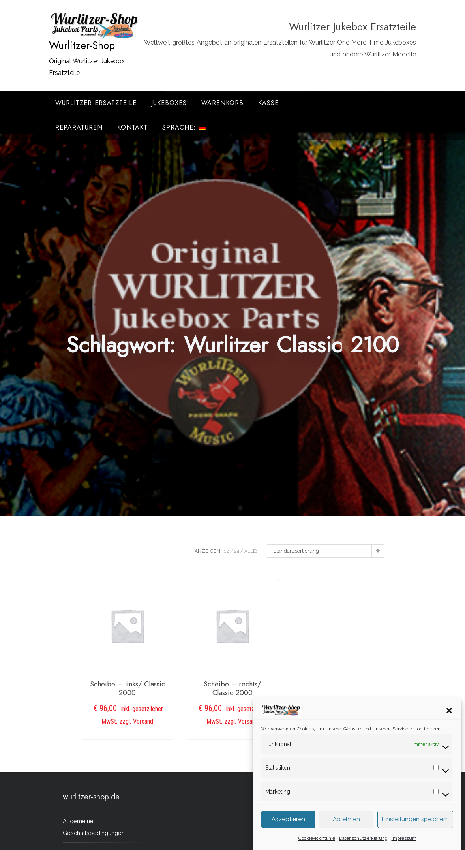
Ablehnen (346, 825)
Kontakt (132, 127)
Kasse (268, 102)
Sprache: (184, 127)
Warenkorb (222, 102)
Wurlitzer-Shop (82, 45)
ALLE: (250, 551)
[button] (449, 716)
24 (236, 551)
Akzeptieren (288, 825)
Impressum (404, 843)
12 (226, 551)
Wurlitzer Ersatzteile (96, 102)
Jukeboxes (169, 102)
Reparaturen (79, 127)
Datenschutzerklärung (363, 843)
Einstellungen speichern (415, 825)
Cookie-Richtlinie (316, 843)
